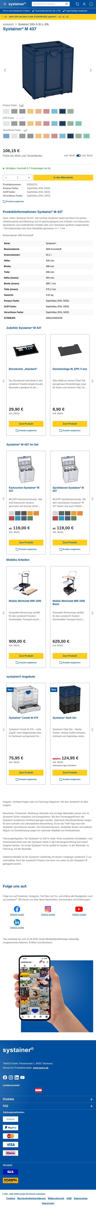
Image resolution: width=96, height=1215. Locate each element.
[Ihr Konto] (84, 4)
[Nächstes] (91, 70)
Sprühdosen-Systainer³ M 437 (68, 489)
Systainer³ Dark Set (64, 717)
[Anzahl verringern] (6, 177)
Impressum (48, 1203)
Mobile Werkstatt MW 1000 (25, 601)
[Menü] (4, 4)
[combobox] (47, 4)
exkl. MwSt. (70, 155)
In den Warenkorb (63, 177)
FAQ (5, 1105)
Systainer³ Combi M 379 (23, 717)
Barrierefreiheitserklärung (31, 1198)
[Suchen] (66, 4)
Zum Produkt (26, 424)
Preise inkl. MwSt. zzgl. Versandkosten (22, 155)
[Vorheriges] (5, 70)
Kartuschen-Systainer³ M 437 (24, 489)
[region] (48, 70)
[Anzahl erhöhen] (29, 177)
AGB (69, 1198)
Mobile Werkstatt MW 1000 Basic (69, 603)
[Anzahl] (18, 177)
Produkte (8, 1099)
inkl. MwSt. (87, 155)
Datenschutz (80, 1198)
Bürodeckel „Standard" (23, 369)
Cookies (10, 1198)
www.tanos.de (40, 1068)
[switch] (78, 155)
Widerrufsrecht (56, 1198)
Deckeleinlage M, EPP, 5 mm (70, 369)
